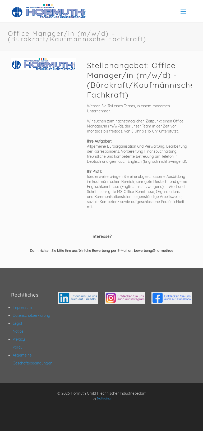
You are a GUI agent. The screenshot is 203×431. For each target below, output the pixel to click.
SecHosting (103, 398)
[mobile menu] (183, 11)
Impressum (22, 307)
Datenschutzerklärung (31, 315)
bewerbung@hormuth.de (153, 250)
